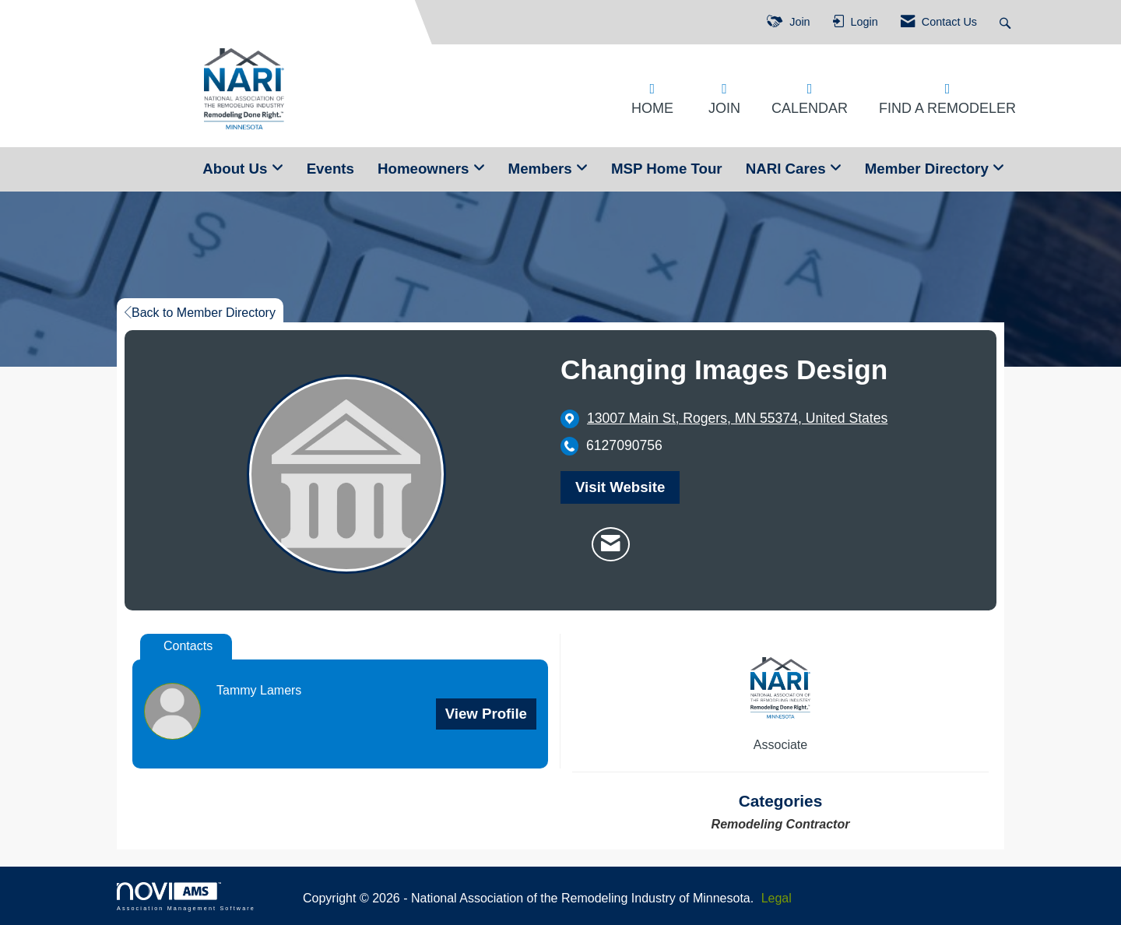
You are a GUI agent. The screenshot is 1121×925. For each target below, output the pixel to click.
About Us (236, 168)
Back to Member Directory (200, 312)
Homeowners (425, 168)
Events (330, 168)
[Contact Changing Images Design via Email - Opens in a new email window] (611, 544)
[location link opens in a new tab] (737, 418)
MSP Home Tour (666, 168)
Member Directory (929, 168)
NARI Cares (788, 168)
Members (542, 168)
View (486, 713)
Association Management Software (186, 896)
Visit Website (620, 487)
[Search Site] (1007, 22)
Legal (776, 898)
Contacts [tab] (188, 645)
